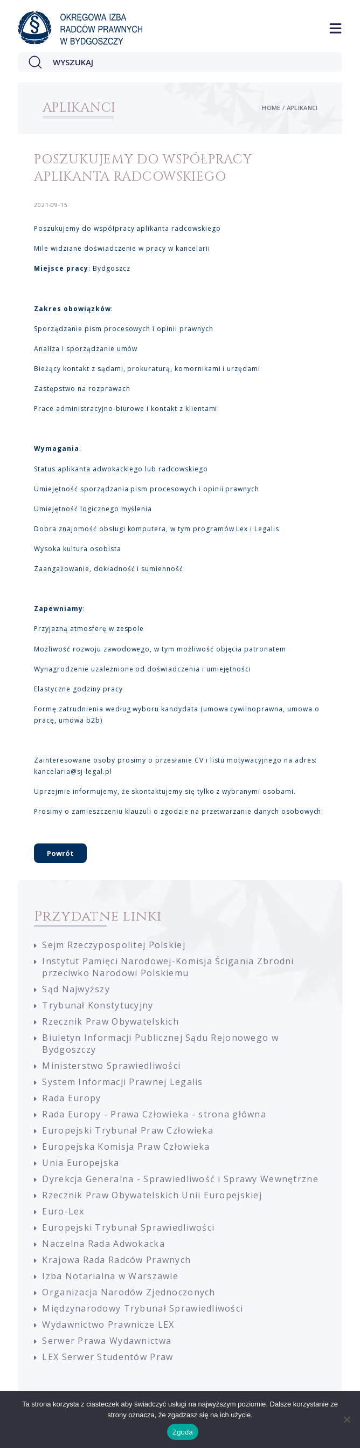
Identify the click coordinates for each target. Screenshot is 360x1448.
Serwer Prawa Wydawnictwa (106, 1341)
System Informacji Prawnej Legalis (122, 1082)
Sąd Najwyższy (76, 989)
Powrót (60, 853)
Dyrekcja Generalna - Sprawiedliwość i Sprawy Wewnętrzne (180, 1179)
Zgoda (182, 1432)
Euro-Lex (63, 1211)
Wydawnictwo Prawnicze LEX (108, 1324)
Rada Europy (71, 1098)
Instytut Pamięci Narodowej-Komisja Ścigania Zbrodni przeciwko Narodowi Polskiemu (168, 967)
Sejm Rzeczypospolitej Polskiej (113, 945)
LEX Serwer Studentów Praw (107, 1357)
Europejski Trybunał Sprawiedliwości (128, 1227)
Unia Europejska (80, 1163)
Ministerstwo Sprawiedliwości (111, 1066)
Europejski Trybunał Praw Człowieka (127, 1130)
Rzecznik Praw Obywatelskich (110, 1021)
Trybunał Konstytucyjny (97, 1005)
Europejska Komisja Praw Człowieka (126, 1146)
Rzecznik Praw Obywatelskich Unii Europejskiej (152, 1195)
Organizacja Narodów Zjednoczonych (128, 1292)
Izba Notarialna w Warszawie (110, 1276)
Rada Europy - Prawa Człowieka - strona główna (154, 1114)
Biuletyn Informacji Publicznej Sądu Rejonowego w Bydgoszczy (160, 1043)
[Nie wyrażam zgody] (346, 1419)
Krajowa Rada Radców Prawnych (116, 1260)
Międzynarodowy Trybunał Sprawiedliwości (142, 1308)
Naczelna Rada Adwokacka (103, 1244)
